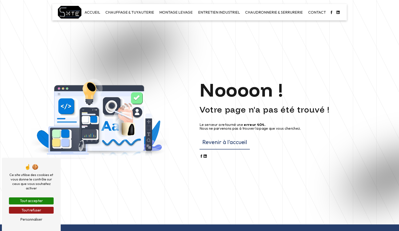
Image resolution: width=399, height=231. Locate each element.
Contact (317, 12)
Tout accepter (31, 200)
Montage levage (176, 12)
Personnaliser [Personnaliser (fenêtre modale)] (31, 219)
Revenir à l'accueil (224, 141)
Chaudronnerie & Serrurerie (274, 12)
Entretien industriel (219, 12)
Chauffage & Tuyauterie (129, 12)
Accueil (92, 12)
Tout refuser (31, 210)
